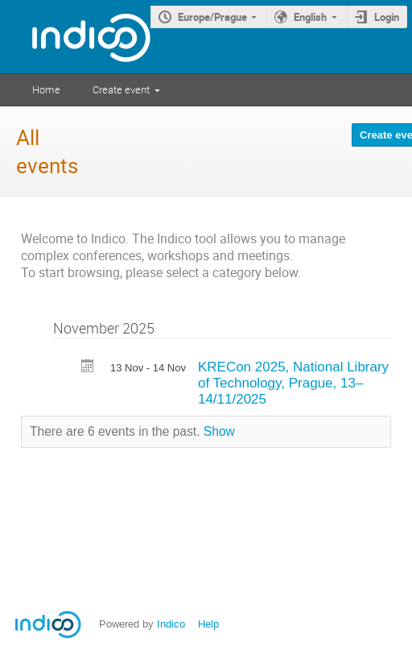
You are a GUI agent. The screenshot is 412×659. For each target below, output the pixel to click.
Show (219, 431)
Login (386, 17)
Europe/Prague (212, 17)
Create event (121, 89)
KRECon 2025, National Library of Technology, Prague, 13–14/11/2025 (293, 383)
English (310, 17)
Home (46, 89)
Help (208, 624)
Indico (171, 624)
